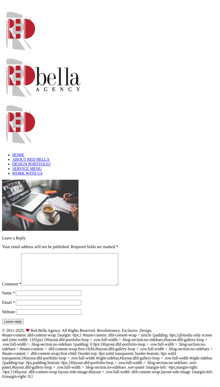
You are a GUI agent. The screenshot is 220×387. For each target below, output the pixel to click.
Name (8, 299)
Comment (11, 290)
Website (8, 318)
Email (8, 308)
